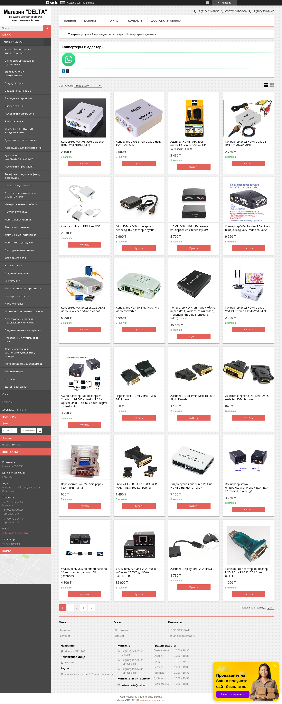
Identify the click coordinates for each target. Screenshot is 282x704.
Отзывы (7, 402)
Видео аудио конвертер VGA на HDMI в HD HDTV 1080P (191, 485)
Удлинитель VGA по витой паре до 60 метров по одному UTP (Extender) (84, 572)
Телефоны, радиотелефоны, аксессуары (22, 175)
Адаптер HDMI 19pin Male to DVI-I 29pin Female (192, 397)
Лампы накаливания (18, 219)
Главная (69, 20)
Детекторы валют (16, 386)
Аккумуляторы (14, 83)
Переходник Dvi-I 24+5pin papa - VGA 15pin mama (82, 485)
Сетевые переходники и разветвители (20, 194)
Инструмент (12, 280)
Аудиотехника (14, 121)
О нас (5, 394)
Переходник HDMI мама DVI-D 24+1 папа (136, 397)
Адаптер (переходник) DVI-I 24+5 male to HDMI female (247, 397)
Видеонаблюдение (17, 273)
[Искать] (47, 28)
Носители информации (19, 166)
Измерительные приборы (21, 204)
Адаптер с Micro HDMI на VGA (80, 226)
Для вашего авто (15, 258)
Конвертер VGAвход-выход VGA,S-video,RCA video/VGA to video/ (83, 309)
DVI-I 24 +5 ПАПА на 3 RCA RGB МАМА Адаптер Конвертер (136, 485)
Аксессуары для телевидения (23, 147)
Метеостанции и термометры (23, 288)
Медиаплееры (14, 371)
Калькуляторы (14, 303)
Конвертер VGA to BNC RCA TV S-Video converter (138, 309)
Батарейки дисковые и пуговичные (19, 62)
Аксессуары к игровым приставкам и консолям (19, 320)
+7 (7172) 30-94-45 (180, 630)
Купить (84, 163)
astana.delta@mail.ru (15, 533)
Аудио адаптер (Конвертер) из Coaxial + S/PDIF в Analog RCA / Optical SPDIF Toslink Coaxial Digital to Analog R (84, 401)
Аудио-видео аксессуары (20, 140)
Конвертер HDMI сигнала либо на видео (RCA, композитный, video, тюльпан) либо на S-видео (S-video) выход (193, 313)
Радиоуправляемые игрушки (23, 330)
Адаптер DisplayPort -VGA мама (191, 569)
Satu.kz (158, 696)
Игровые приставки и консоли (24, 311)
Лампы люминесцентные (20, 235)
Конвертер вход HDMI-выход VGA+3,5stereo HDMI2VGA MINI (246, 309)
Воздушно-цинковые (18, 90)
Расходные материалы (19, 250)
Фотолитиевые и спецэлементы (15, 73)
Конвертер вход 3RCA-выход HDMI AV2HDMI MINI (139, 143)
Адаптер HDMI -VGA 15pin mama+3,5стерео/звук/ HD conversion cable (188, 145)
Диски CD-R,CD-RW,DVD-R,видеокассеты (19, 130)
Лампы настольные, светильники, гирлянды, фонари (20, 352)
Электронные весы (17, 296)
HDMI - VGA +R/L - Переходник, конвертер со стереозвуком (191, 228)
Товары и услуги (12, 42)
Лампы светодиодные (19, 242)
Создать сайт (74, 2)
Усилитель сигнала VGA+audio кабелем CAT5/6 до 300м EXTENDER (136, 572)
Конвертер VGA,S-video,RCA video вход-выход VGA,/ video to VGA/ (247, 228)
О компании (122, 630)
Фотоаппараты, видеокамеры (24, 363)
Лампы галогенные (17, 227)
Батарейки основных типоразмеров (18, 51)
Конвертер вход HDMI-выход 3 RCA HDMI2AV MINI (246, 143)
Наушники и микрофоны (20, 113)
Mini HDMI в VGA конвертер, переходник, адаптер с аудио (135, 228)
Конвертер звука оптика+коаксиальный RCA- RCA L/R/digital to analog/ (246, 487)
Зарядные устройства (19, 98)
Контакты (135, 20)
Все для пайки (13, 265)
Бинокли (10, 379)
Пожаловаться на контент (151, 700)
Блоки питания (14, 106)
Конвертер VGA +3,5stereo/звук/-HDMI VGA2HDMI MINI (83, 143)
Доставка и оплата (14, 409)
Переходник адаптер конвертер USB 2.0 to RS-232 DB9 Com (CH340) (246, 572)
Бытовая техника (16, 212)
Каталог (90, 20)
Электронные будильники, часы (21, 339)
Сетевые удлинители (18, 185)
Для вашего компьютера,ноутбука (19, 157)
